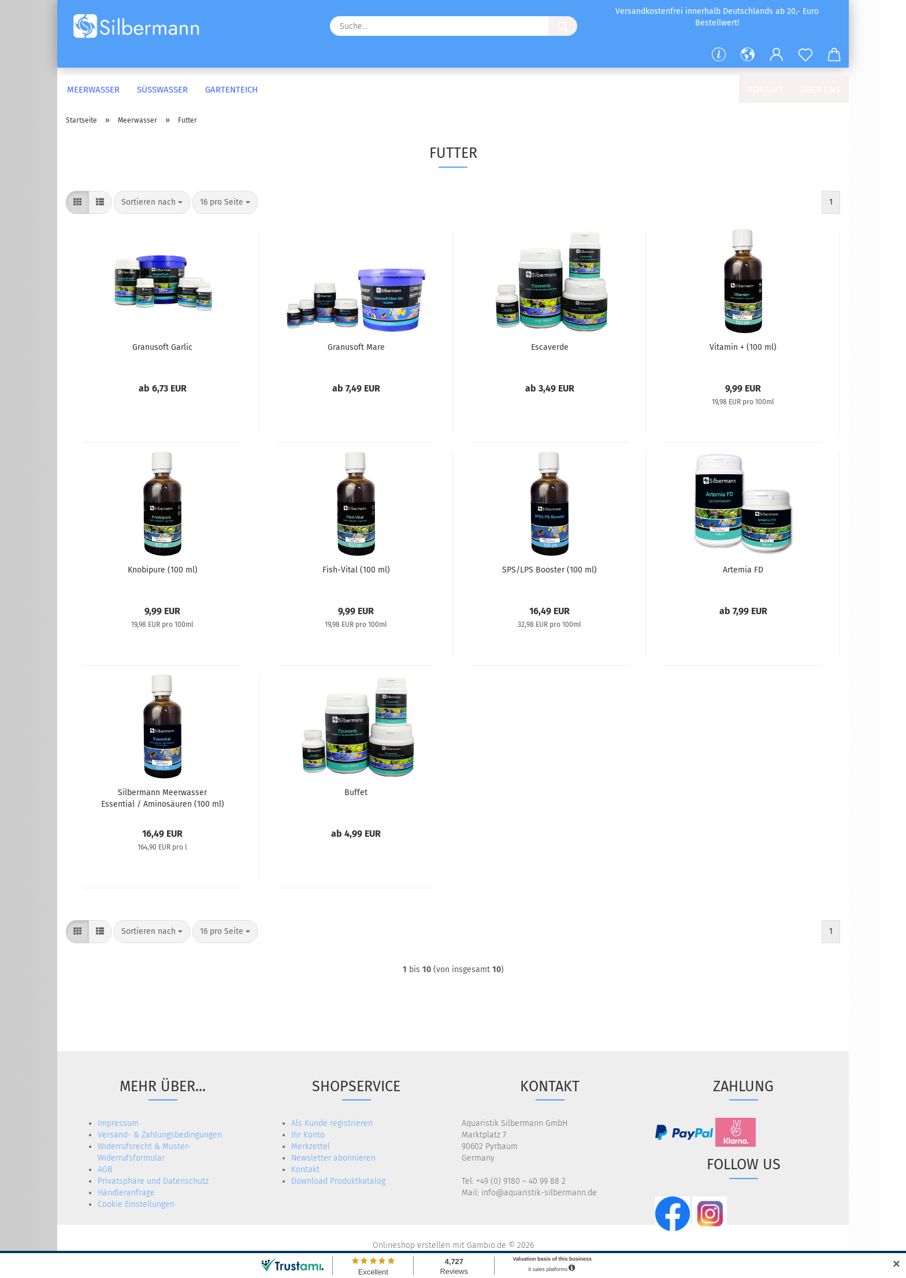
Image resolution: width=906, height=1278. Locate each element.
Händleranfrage (126, 1193)
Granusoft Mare (356, 347)
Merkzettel (310, 1146)
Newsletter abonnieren (333, 1158)
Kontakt (766, 89)
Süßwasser (162, 89)
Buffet (355, 792)
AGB (105, 1169)
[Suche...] (562, 26)
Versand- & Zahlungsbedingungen (160, 1135)
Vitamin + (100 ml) (743, 347)
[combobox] (152, 202)
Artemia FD (743, 570)
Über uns (820, 89)
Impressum (118, 1123)
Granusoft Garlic (162, 347)
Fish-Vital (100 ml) (356, 570)
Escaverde (550, 347)
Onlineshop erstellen (411, 1245)
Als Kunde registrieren (332, 1123)
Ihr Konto (308, 1135)
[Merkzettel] (805, 55)
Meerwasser (93, 89)
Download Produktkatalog (338, 1181)
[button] (747, 55)
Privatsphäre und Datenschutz (153, 1181)
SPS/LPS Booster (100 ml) (549, 570)
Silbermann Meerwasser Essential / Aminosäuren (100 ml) (162, 797)
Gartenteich (231, 89)
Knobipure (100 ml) (163, 570)
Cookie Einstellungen (136, 1204)
